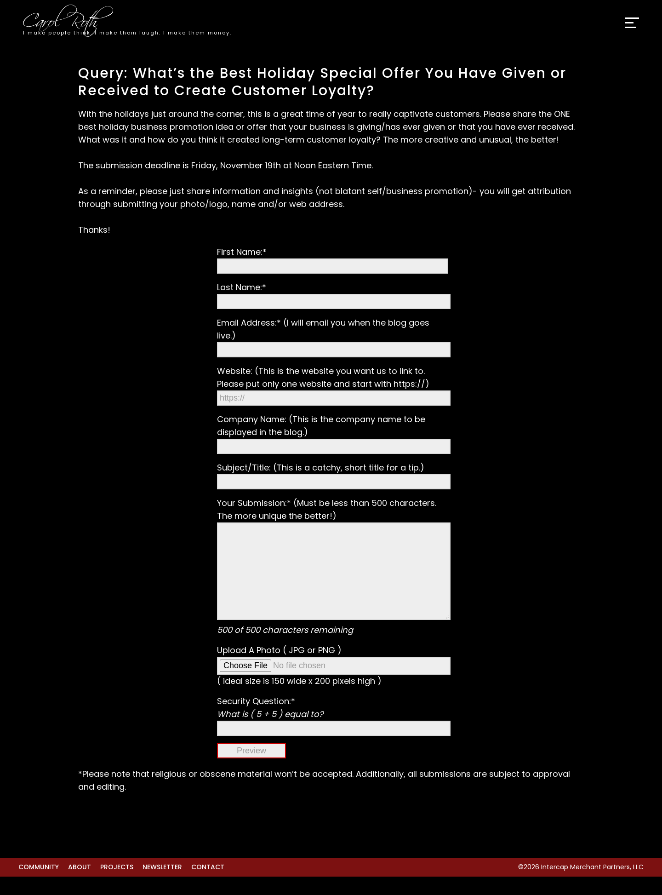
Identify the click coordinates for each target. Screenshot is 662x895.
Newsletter (162, 885)
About (79, 885)
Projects (116, 885)
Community (38, 885)
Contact (207, 885)
